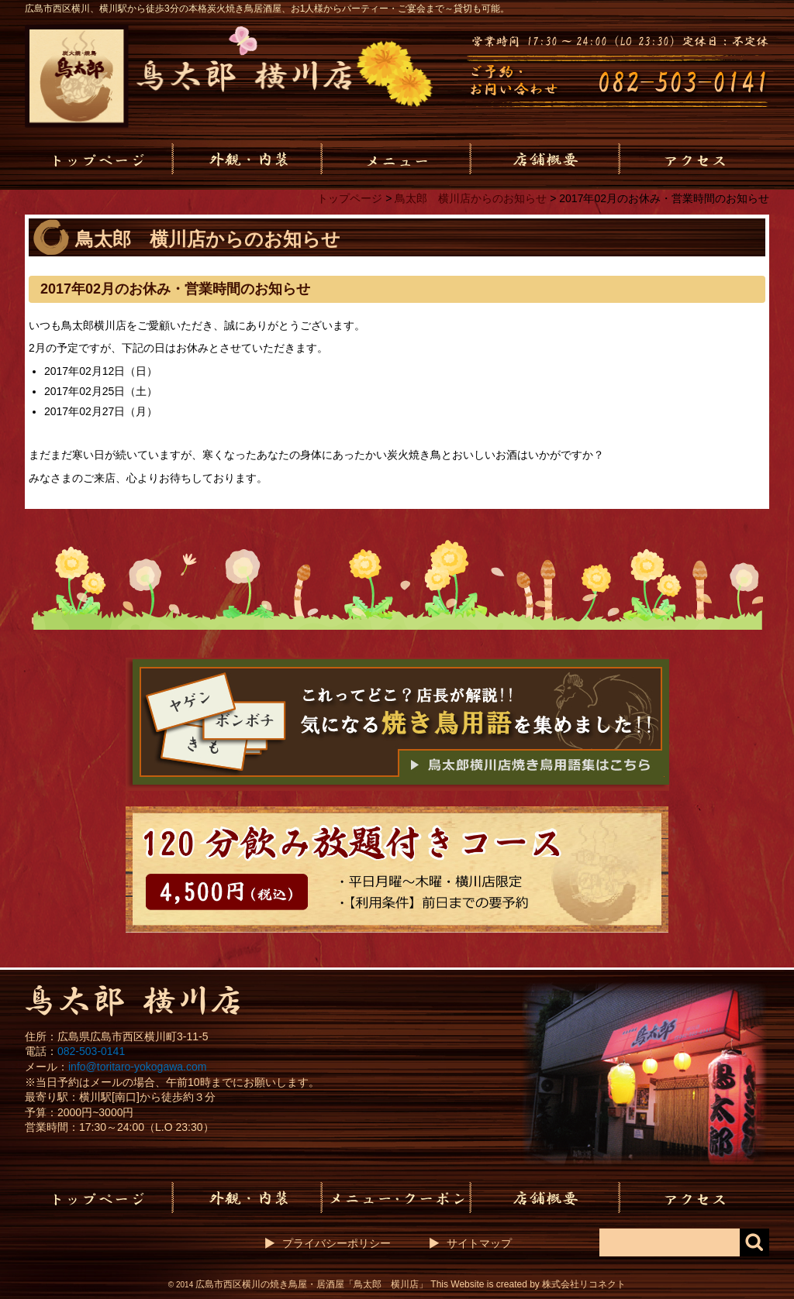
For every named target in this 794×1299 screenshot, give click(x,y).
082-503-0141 (91, 1051)
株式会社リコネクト (584, 1284)
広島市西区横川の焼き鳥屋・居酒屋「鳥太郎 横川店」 (311, 1284)
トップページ (349, 198)
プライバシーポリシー (336, 1243)
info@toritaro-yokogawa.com (137, 1066)
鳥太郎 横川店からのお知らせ (471, 198)
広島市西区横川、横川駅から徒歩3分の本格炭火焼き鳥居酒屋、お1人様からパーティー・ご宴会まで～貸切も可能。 (267, 8)
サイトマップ (479, 1243)
